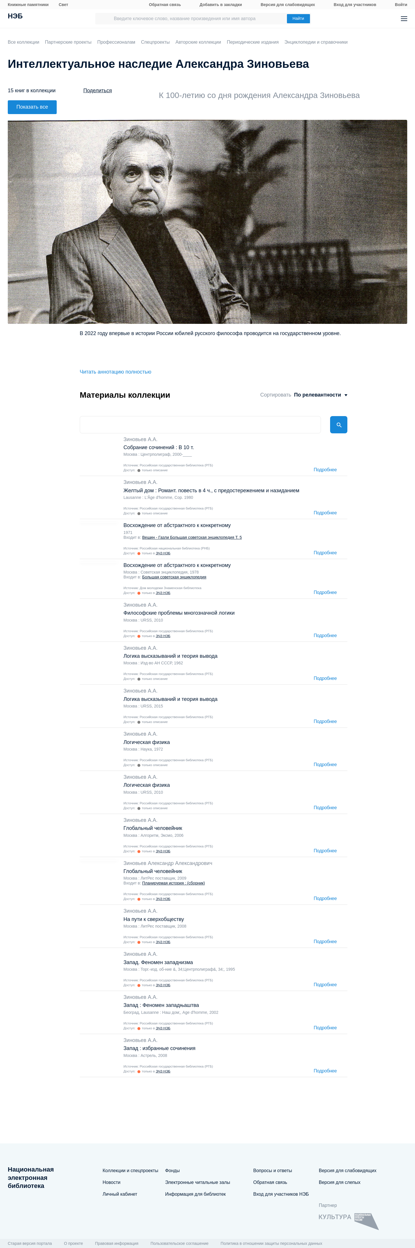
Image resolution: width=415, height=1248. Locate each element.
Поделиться (97, 90)
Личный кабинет (120, 1194)
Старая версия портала (30, 1243)
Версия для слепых (340, 1182)
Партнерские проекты (68, 42)
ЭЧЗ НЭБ (163, 553)
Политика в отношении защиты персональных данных (271, 1243)
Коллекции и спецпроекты (130, 1170)
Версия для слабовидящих (288, 4)
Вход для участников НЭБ (281, 1194)
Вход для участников (355, 4)
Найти (298, 18)
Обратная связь (165, 4)
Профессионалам (116, 42)
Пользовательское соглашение (180, 1243)
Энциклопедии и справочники (316, 42)
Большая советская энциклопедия (174, 577)
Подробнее (325, 470)
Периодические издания (253, 42)
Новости (112, 1182)
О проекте (73, 1243)
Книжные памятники (28, 4)
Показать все (32, 107)
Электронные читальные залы (197, 1182)
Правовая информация (116, 1243)
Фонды (172, 1170)
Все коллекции (23, 42)
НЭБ (15, 17)
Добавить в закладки (221, 4)
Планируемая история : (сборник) (173, 883)
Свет (63, 4)
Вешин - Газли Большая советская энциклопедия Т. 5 (192, 537)
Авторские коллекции (198, 42)
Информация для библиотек (195, 1194)
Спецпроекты (155, 42)
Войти (401, 4)
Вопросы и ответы (272, 1170)
